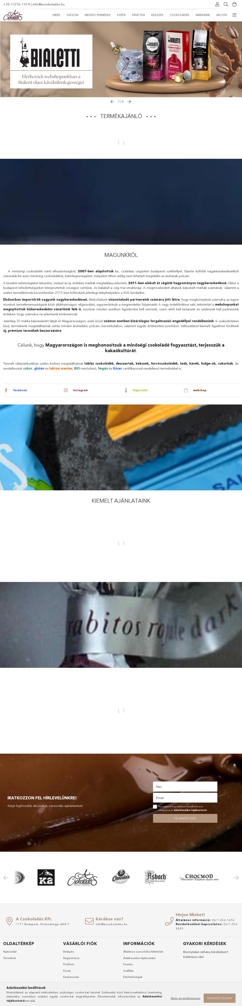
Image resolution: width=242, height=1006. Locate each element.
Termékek (9, 958)
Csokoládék (100, 15)
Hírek (223, 15)
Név (159, 787)
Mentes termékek (182, 15)
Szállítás (128, 970)
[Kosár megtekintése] (234, 4)
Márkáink (77, 15)
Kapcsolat (140, 390)
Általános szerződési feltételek (143, 951)
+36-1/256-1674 (16, 4)
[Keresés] (226, 4)
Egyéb (158, 15)
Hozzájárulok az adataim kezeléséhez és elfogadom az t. (183, 808)
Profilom (68, 964)
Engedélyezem (219, 998)
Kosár (67, 970)
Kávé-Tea (141, 15)
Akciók (58, 15)
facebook (20, 390)
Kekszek (122, 15)
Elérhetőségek (133, 977)
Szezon (207, 15)
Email (160, 798)
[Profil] (217, 4)
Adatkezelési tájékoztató (139, 958)
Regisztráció (71, 958)
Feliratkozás (185, 818)
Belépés (68, 951)
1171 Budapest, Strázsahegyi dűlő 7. (43, 924)
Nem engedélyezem (185, 998)
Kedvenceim (71, 977)
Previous (6, 877)
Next (235, 877)
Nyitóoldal (10, 951)
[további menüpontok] (234, 15)
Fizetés (128, 964)
